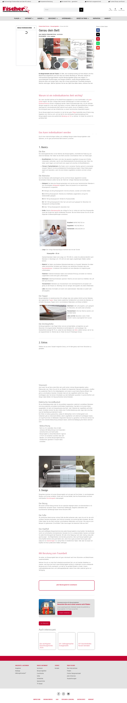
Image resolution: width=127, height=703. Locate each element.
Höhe (76, 330)
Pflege (74, 112)
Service (57, 665)
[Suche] (81, 10)
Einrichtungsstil (51, 498)
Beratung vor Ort (66, 116)
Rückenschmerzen (44, 103)
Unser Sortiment (42, 665)
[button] (34, 27)
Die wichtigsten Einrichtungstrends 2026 (46, 645)
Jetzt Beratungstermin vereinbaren (66, 585)
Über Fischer (71, 665)
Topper (51, 300)
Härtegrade (56, 185)
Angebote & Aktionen (22, 665)
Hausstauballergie (47, 268)
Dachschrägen (51, 540)
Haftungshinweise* (20, 673)
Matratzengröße (55, 210)
